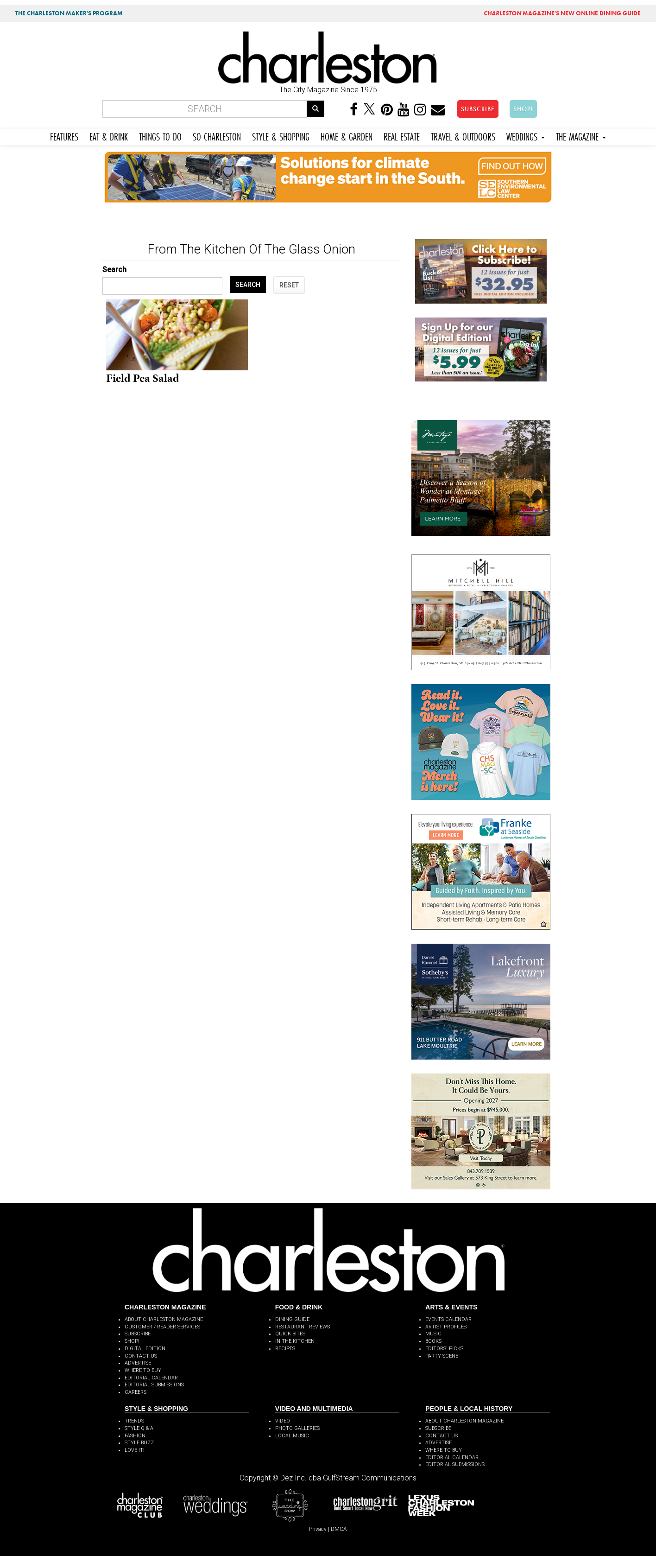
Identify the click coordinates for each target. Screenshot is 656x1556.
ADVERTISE (138, 1363)
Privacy (318, 1529)
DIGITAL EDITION (145, 1349)
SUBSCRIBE (478, 109)
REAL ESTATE (402, 135)
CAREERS (135, 1392)
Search (114, 269)
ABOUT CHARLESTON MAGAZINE (164, 1319)
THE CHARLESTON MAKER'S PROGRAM (69, 13)
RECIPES (285, 1349)
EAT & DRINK (108, 135)
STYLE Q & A (139, 1428)
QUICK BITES (290, 1334)
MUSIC (433, 1334)
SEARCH (247, 284)
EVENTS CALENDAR (448, 1319)
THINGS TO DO (160, 135)
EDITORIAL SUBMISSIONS (154, 1385)
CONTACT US (141, 1356)
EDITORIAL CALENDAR (151, 1378)
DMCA (339, 1529)
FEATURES (64, 135)
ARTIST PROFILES (446, 1327)
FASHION (135, 1436)
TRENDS (134, 1421)
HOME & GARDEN (346, 135)
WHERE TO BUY (143, 1370)
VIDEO (282, 1421)
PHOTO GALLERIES (297, 1428)
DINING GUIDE (292, 1319)
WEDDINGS (525, 135)
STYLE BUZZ (139, 1443)
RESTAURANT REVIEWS (302, 1327)
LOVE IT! (135, 1450)
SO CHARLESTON (217, 135)
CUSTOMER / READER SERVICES (162, 1327)
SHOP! (523, 109)
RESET (289, 285)
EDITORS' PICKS (444, 1349)
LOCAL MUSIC (292, 1436)
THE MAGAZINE (581, 135)
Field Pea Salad (142, 378)
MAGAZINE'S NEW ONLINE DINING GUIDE (562, 13)
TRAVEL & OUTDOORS (463, 135)
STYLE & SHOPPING (280, 135)
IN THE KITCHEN (295, 1341)
